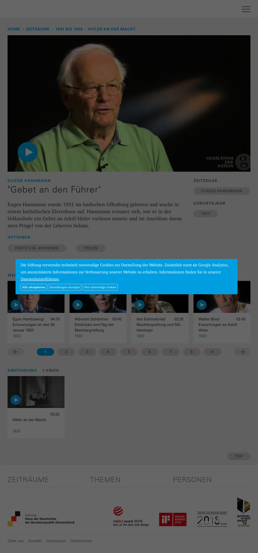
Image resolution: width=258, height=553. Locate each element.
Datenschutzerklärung (40, 279)
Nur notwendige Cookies (100, 287)
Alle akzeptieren (33, 287)
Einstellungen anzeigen (64, 287)
